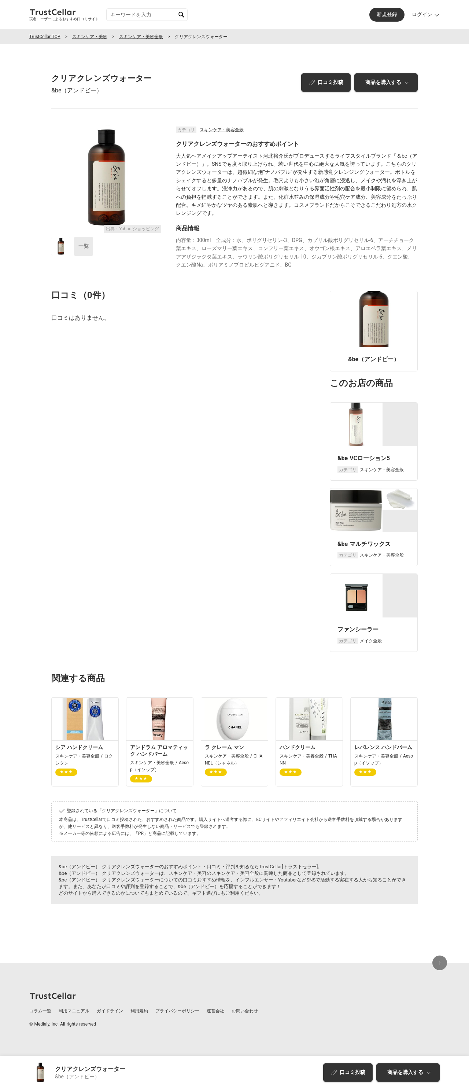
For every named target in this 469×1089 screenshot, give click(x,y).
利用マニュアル (74, 1010)
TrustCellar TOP (44, 36)
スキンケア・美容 (89, 36)
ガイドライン (110, 1010)
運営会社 (215, 1010)
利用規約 (139, 1010)
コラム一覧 (40, 1010)
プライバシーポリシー (177, 1010)
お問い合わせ (245, 1010)
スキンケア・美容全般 (141, 36)
